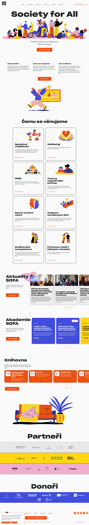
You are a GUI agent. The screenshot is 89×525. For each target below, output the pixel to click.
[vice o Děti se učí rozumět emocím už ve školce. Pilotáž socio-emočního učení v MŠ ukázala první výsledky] (42, 290)
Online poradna (79, 4)
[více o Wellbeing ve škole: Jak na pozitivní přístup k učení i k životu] (16, 376)
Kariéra (36, 513)
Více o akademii (12, 338)
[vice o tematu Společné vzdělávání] (28, 144)
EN (86, 4)
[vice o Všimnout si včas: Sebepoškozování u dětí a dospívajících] (68, 331)
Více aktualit (12, 295)
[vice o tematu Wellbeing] (60, 144)
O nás (22, 4)
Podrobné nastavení (6, 522)
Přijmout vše (14, 522)
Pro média (42, 513)
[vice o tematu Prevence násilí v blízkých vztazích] (60, 247)
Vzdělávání (38, 4)
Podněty (50, 513)
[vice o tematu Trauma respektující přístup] (60, 178)
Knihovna (53, 4)
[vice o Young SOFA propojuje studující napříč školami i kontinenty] (66, 290)
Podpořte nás (27, 513)
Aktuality (46, 4)
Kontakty (61, 4)
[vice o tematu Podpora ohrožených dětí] (60, 212)
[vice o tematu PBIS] (28, 178)
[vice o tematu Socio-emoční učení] (28, 212)
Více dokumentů (12, 388)
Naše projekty (44, 78)
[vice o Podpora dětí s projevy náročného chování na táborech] (43, 331)
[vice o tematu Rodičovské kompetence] (28, 247)
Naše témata (30, 4)
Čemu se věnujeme (44, 49)
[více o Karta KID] (40, 376)
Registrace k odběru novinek (36, 517)
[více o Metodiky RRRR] (65, 376)
